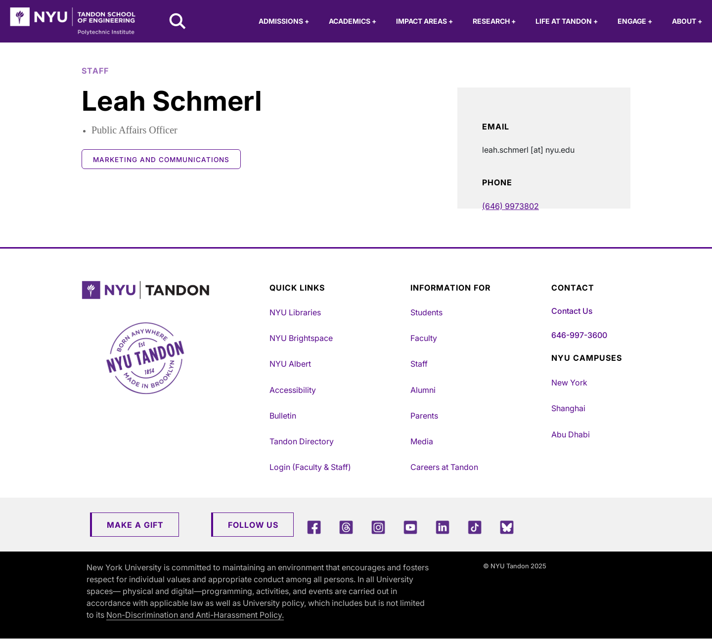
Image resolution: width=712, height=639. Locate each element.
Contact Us (571, 311)
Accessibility (292, 390)
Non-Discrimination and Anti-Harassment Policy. (195, 615)
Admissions (284, 21)
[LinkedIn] (442, 527)
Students (426, 312)
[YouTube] (410, 527)
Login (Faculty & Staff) (310, 467)
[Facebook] (314, 527)
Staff (419, 364)
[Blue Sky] (507, 527)
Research (494, 21)
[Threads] (346, 527)
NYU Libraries (295, 312)
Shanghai (568, 408)
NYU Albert (290, 364)
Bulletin (282, 416)
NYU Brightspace (301, 338)
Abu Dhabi (570, 434)
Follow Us (253, 525)
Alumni (423, 390)
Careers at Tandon (444, 467)
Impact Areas (424, 21)
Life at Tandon (566, 21)
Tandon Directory (301, 441)
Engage (635, 21)
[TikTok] (475, 527)
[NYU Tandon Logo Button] (168, 290)
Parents (424, 416)
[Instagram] (378, 527)
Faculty (423, 338)
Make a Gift (135, 525)
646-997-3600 (579, 335)
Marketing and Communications (161, 160)
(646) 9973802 (510, 206)
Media (421, 441)
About (687, 21)
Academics (352, 21)
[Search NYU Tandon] (178, 22)
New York (569, 382)
